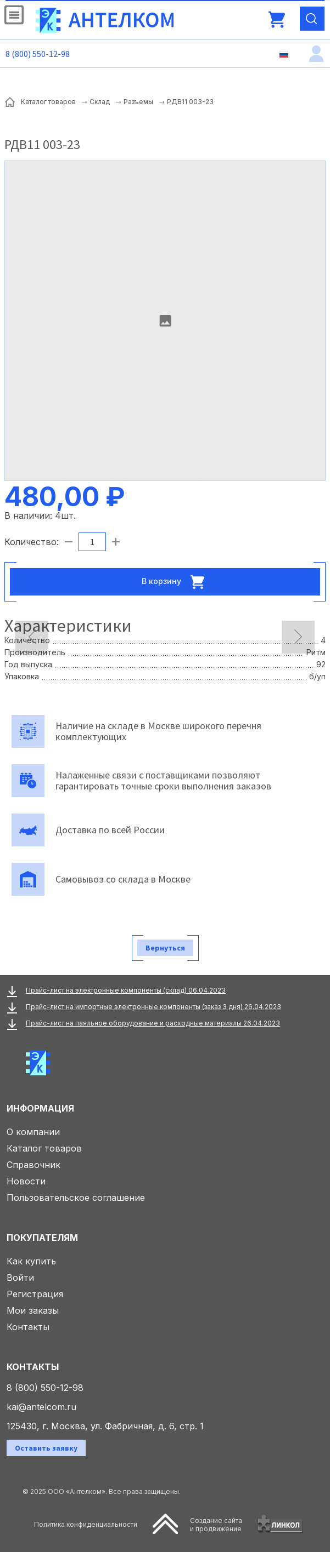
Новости (26, 1181)
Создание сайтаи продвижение (216, 1524)
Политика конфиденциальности (85, 1524)
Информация (40, 1108)
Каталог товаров (44, 1148)
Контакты (28, 1326)
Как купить (31, 1261)
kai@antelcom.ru (41, 1406)
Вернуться (165, 948)
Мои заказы (33, 1310)
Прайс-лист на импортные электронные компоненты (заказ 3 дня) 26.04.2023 (153, 1007)
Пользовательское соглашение (76, 1197)
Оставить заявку (46, 1448)
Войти (20, 1277)
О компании (33, 1131)
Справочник (33, 1164)
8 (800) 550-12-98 (37, 53)
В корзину (176, 581)
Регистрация (35, 1293)
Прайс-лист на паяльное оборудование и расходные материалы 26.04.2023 (153, 1023)
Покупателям (42, 1237)
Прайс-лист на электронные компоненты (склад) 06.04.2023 (126, 990)
